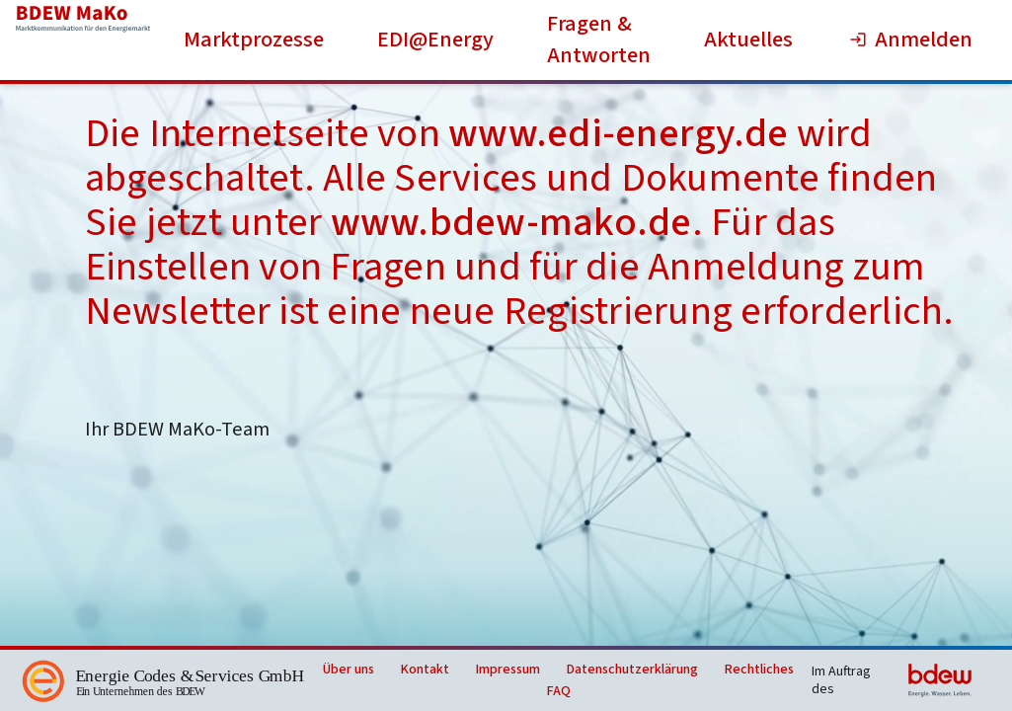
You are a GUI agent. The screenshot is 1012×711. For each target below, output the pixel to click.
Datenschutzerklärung (632, 669)
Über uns (348, 669)
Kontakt (425, 669)
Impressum (508, 669)
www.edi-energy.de (618, 134)
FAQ (559, 691)
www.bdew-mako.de (511, 223)
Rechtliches (759, 669)
